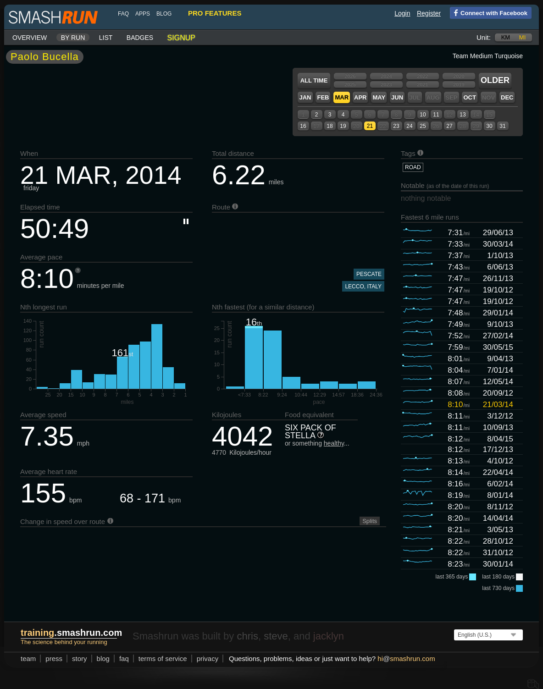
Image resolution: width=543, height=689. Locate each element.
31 (502, 126)
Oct (469, 97)
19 (343, 126)
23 (396, 126)
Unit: (484, 37)
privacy (208, 658)
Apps (142, 14)
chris (247, 636)
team (28, 658)
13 (462, 114)
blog (164, 14)
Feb (323, 97)
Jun (397, 97)
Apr (360, 97)
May (378, 97)
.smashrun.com (71, 633)
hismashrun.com (406, 658)
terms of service (163, 658)
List (106, 37)
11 (436, 114)
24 (409, 126)
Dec (507, 97)
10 (423, 114)
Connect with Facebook (488, 12)
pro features (214, 13)
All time (314, 80)
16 (303, 126)
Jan (305, 97)
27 (449, 126)
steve (276, 636)
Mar (342, 97)
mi (522, 37)
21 (370, 126)
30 (489, 126)
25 (423, 126)
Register (429, 13)
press (53, 658)
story (79, 658)
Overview (29, 37)
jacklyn (328, 636)
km (505, 37)
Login (402, 13)
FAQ (123, 14)
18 (329, 126)
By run (73, 37)
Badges (140, 37)
